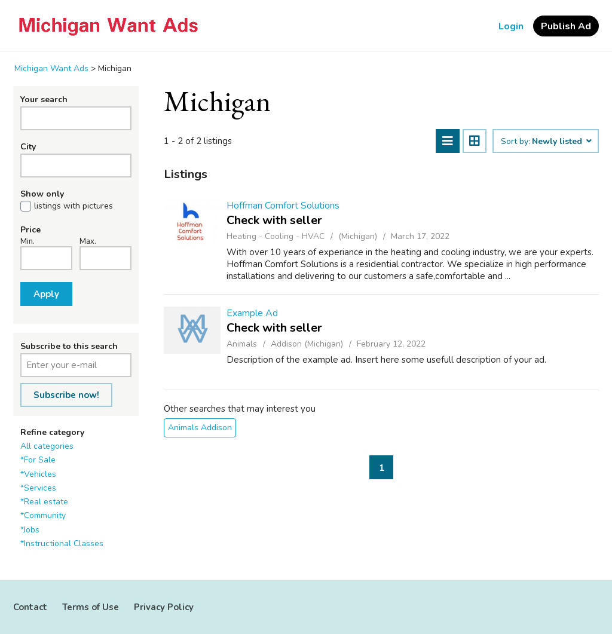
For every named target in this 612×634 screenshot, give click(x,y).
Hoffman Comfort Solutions (283, 205)
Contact (30, 607)
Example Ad (252, 313)
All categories (47, 446)
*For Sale (38, 459)
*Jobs (29, 529)
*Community (43, 515)
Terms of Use (90, 607)
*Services (38, 488)
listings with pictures (73, 206)
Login (511, 26)
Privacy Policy (164, 607)
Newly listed (561, 141)
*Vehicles (38, 474)
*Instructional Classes (61, 543)
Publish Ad (566, 26)
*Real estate (44, 501)
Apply (46, 294)
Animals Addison (200, 427)
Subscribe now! (66, 395)
